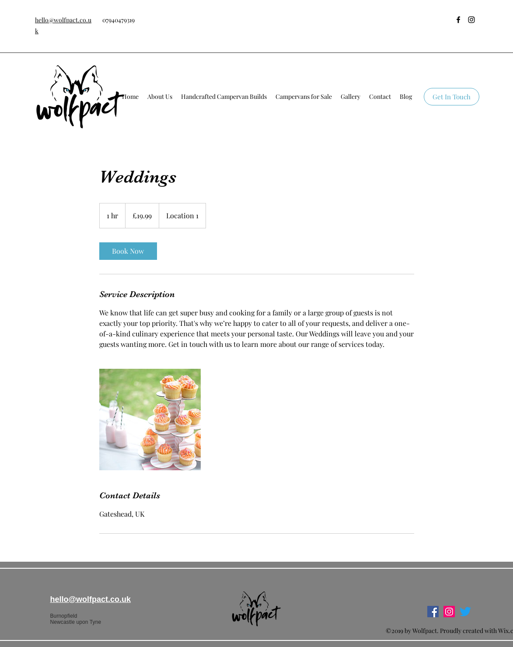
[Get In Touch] (451, 96)
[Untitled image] (150, 419)
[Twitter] (465, 611)
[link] (128, 251)
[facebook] (458, 19)
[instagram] (471, 19)
